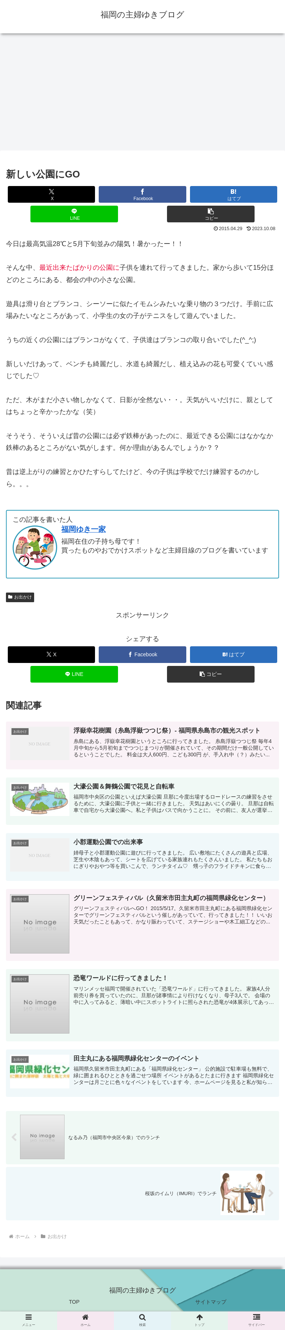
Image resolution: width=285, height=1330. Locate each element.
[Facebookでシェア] (142, 194)
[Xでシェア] (51, 194)
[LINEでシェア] (74, 214)
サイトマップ (210, 1306)
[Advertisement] (142, 94)
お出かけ (20, 597)
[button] (211, 214)
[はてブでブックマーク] (234, 194)
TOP (74, 1306)
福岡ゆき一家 (83, 529)
